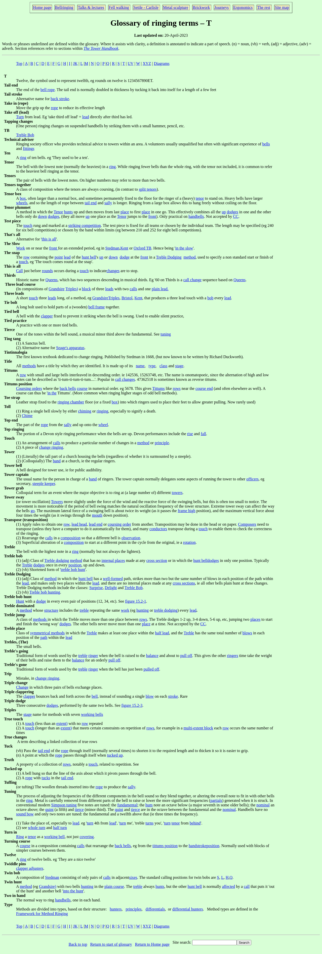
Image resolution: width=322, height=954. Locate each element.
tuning (165, 334)
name (140, 366)
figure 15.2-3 (132, 705)
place (124, 212)
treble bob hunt (73, 569)
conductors (158, 529)
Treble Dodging (168, 257)
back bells (68, 388)
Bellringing (64, 7)
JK (75, 63)
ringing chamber (71, 402)
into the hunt (73, 891)
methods (29, 366)
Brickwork (201, 7)
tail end (91, 203)
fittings (28, 148)
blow (150, 696)
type (152, 366)
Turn (20, 117)
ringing (102, 411)
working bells (92, 714)
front (152, 216)
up (224, 212)
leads (109, 289)
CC (235, 216)
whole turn (36, 827)
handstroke (197, 846)
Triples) (71, 289)
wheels (21, 203)
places (255, 619)
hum (148, 805)
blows (247, 633)
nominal (262, 805)
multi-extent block (198, 728)
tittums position (165, 846)
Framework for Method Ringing (42, 913)
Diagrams (161, 63)
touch (27, 225)
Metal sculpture (175, 7)
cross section (156, 560)
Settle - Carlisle (145, 7)
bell (95, 696)
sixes (133, 877)
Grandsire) (47, 886)
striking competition (84, 225)
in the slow (184, 248)
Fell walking (119, 7)
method (189, 257)
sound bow (25, 814)
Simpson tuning (64, 805)
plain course (114, 886)
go (33, 511)
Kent (124, 248)
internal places (113, 560)
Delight (111, 588)
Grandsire (56, 289)
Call (19, 271)
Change (22, 687)
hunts (68, 212)
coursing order (119, 524)
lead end (95, 524)
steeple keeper (43, 483)
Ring (20, 837)
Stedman (112, 248)
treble (84, 610)
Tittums (158, 388)
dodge (125, 257)
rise (190, 434)
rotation (189, 542)
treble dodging (165, 610)
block (86, 289)
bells (266, 144)
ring (23, 157)
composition (70, 538)
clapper (47, 316)
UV (131, 63)
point (59, 257)
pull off (186, 655)
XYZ (147, 63)
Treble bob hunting (44, 592)
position (75, 565)
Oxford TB (142, 248)
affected (228, 886)
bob (210, 298)
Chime (27, 415)
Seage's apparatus (70, 348)
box (23, 198)
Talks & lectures (91, 7)
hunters (116, 909)
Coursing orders (29, 388)
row (26, 257)
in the (52, 393)
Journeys (221, 7)
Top (19, 63)
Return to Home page (152, 944)
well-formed (113, 578)
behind (195, 823)
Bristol (127, 298)
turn (90, 823)
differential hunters (187, 909)
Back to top (78, 944)
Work (20, 248)
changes (113, 271)
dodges (232, 212)
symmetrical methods (47, 633)
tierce (79, 809)
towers (177, 492)
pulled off (151, 669)
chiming (84, 411)
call (247, 886)
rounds (47, 271)
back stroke (60, 99)
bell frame (96, 307)
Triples (113, 298)
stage (179, 366)
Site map (282, 7)
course (82, 388)
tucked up (115, 755)
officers (252, 479)
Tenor (58, 212)
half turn (60, 827)
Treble (27, 565)
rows (177, 388)
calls (133, 289)
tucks (46, 778)
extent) (61, 723)
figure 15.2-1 (135, 601)
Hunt (20, 601)
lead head (79, 524)
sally (108, 203)
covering (86, 837)
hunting (142, 610)
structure (51, 610)
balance (152, 655)
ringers (232, 655)
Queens (52, 280)
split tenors (148, 189)
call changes (125, 379)
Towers (57, 502)
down (42, 216)
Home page (42, 7)
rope (54, 108)
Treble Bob (25, 135)
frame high (186, 511)
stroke (173, 696)
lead (85, 117)
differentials (155, 909)
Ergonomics (243, 7)
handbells (196, 216)
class (163, 366)
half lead (162, 633)
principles (133, 909)
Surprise (96, 588)
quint (49, 809)
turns (149, 823)
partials (216, 800)
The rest (263, 7)
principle (162, 443)
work (125, 610)
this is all (49, 239)
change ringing (51, 447)
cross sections (184, 583)
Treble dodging (57, 560)
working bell (54, 837)
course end (204, 388)
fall (203, 434)
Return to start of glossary (111, 944)
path (43, 637)
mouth (97, 515)
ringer (93, 655)
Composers (247, 524)
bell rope (48, 90)
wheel (103, 425)
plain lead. (160, 289)
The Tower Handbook (101, 48)
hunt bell (89, 257)
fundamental (127, 805)
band (57, 461)
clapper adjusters (29, 868)
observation (131, 538)
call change (192, 280)
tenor (200, 198)
